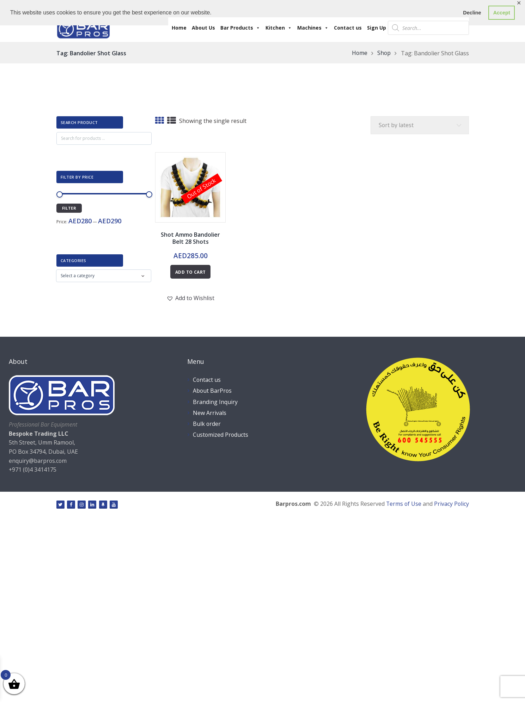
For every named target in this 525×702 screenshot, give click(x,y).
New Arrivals (209, 413)
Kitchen (278, 27)
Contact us (348, 27)
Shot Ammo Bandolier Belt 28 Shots (190, 238)
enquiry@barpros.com (38, 461)
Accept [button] (501, 12)
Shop (384, 53)
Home (179, 27)
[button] (190, 298)
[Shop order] (419, 125)
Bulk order (207, 424)
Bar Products (240, 27)
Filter (69, 208)
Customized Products (221, 435)
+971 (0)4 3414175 (33, 469)
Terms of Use (403, 504)
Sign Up (376, 27)
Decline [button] (472, 12)
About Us (203, 27)
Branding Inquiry (215, 402)
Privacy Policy (451, 504)
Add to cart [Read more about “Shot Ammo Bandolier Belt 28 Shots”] (190, 272)
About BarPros (212, 391)
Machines (313, 27)
